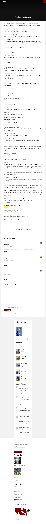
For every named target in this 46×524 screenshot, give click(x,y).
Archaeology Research (18, 499)
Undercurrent (16, 490)
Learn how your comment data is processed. (24, 313)
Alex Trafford (7, 244)
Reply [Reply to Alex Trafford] (5, 251)
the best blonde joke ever (20, 160)
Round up (16, 479)
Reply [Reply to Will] (5, 279)
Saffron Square (17, 487)
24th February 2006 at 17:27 (8, 246)
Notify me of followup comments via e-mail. (12, 307)
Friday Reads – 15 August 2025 (19, 493)
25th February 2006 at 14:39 (8, 274)
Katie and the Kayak (17, 476)
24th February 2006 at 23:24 (9, 260)
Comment (6, 289)
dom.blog (4, 1)
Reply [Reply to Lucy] (5, 265)
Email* (19, 448)
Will (5, 272)
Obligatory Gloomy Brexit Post (19, 465)
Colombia (26, 387)
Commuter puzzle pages (18, 496)
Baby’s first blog (25, 396)
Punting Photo (19, 229)
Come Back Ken (26, 229)
